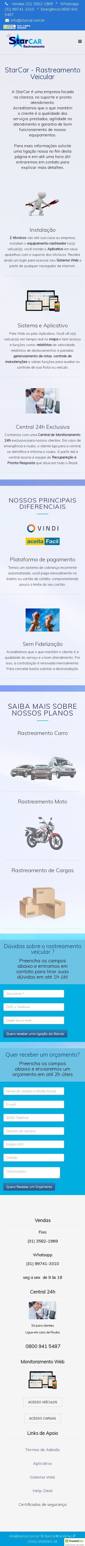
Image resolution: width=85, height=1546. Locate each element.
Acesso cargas (42, 1418)
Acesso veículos (42, 1402)
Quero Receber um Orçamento (29, 1187)
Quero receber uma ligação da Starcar (35, 1034)
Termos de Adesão (42, 1449)
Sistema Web (42, 1477)
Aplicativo (42, 1463)
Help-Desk (43, 1490)
